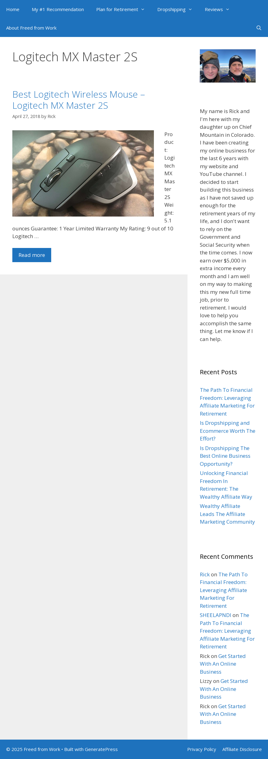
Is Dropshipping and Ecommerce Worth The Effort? (227, 430)
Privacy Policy (201, 749)
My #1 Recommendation (58, 9)
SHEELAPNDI (215, 615)
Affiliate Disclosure (242, 749)
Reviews (220, 9)
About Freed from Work (31, 28)
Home (12, 9)
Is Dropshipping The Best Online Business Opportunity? (225, 455)
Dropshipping (178, 9)
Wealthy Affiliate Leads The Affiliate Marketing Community (227, 513)
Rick (205, 574)
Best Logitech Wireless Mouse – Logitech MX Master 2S (78, 100)
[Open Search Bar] (259, 27)
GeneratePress (101, 749)
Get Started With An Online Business (223, 663)
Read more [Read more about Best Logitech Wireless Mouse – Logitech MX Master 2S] (32, 254)
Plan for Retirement (123, 9)
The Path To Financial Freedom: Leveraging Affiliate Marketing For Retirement (224, 590)
